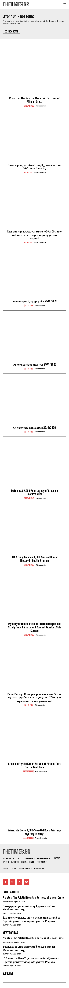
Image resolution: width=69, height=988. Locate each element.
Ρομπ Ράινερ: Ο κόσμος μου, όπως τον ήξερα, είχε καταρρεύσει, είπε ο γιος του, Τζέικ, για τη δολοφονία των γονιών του (34, 697)
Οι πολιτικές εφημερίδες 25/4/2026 (34, 427)
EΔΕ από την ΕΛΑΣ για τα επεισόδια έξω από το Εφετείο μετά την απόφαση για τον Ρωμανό (34, 235)
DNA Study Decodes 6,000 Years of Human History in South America (34, 559)
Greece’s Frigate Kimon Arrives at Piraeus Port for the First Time (34, 765)
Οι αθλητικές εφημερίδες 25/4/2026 (34, 364)
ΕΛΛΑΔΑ (28, 172)
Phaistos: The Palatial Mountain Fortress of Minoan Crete (34, 100)
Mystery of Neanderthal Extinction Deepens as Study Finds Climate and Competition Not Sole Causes (34, 627)
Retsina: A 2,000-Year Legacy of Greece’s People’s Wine (34, 492)
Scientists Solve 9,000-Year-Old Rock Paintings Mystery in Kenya (34, 832)
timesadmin (41, 106)
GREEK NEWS (29, 106)
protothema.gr (40, 173)
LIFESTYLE (29, 306)
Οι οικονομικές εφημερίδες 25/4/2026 (34, 301)
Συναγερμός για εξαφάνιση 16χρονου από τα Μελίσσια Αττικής (34, 166)
